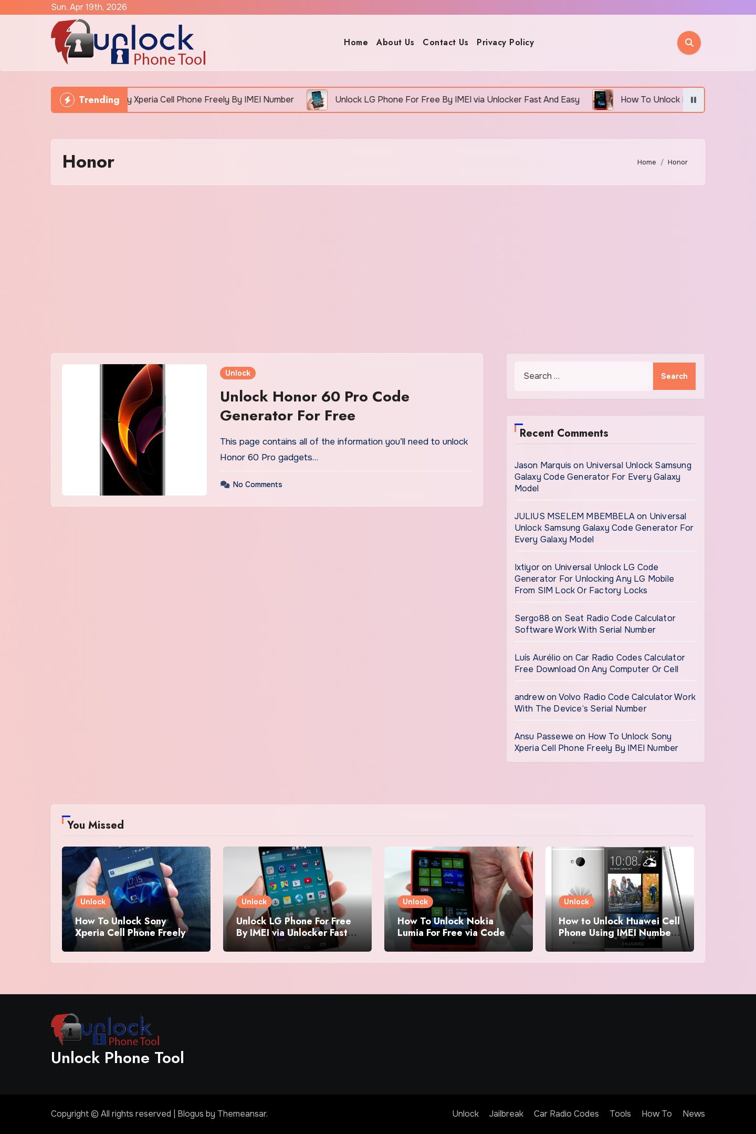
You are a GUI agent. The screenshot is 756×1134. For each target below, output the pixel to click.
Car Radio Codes (566, 1113)
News (693, 1113)
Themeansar (241, 1113)
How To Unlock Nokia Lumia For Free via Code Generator (451, 932)
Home (356, 42)
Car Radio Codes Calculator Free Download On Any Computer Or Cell (599, 663)
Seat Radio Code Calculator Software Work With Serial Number (595, 624)
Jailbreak (506, 1113)
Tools (620, 1113)
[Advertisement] (378, 269)
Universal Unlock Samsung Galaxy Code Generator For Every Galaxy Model (602, 477)
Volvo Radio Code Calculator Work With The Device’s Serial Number (605, 703)
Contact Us (445, 42)
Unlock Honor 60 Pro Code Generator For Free (315, 406)
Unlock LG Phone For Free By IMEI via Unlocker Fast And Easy (293, 932)
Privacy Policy (505, 42)
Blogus (190, 1113)
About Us (395, 42)
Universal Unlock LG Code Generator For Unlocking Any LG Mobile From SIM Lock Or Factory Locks (594, 579)
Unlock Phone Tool (117, 1057)
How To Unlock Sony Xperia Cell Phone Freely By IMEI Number (596, 742)
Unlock (237, 373)
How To (657, 1113)
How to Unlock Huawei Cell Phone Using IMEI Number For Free (619, 932)
